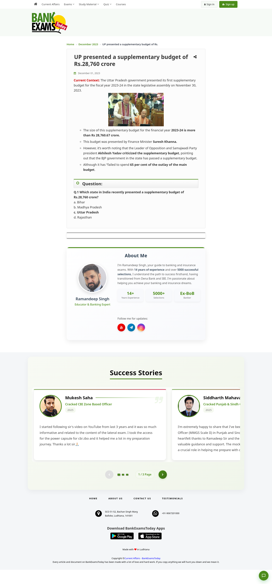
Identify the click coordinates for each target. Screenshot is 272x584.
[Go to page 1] (118, 488)
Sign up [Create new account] (228, 4)
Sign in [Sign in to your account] (209, 4)
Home (70, 44)
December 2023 (88, 44)
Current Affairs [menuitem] (51, 4)
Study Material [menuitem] (87, 4)
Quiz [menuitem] (106, 4)
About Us (115, 512)
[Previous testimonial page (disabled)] (109, 488)
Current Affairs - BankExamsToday (142, 572)
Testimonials (172, 512)
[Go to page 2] (123, 489)
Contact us (142, 512)
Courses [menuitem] (121, 4)
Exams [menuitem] (68, 4)
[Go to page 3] (127, 489)
